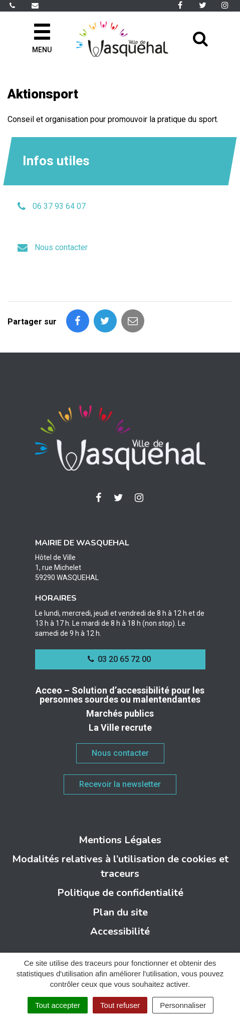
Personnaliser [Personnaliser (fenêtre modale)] (183, 1005)
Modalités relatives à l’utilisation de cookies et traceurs (120, 866)
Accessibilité (120, 931)
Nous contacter (61, 247)
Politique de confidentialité (120, 892)
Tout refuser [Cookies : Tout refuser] (120, 1005)
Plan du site (120, 912)
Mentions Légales (120, 840)
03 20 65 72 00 (119, 659)
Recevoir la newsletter (120, 784)
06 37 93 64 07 (59, 206)
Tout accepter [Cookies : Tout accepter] (57, 1005)
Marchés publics (120, 713)
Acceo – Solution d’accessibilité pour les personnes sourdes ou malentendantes (120, 695)
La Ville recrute (120, 727)
